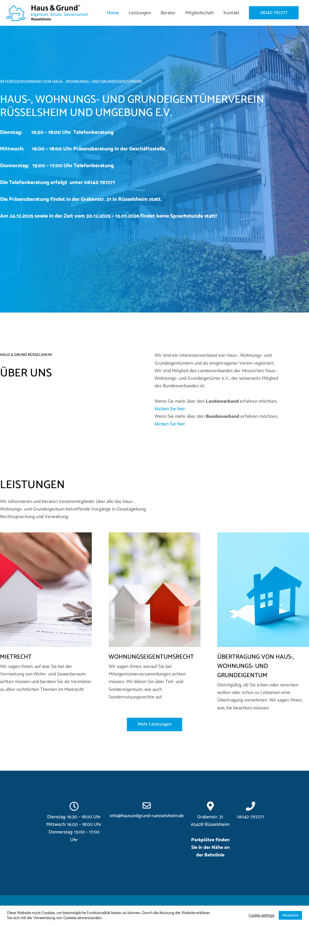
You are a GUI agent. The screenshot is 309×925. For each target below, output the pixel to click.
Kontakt (231, 13)
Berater (168, 13)
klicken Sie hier (170, 409)
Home (113, 13)
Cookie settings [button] (261, 915)
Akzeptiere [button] (290, 915)
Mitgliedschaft (199, 13)
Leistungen (140, 13)
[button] (154, 724)
